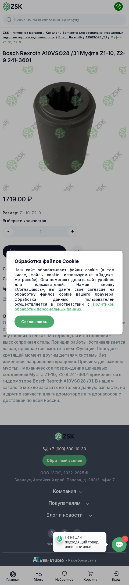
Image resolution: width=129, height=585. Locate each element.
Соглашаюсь (34, 321)
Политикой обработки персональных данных (64, 306)
